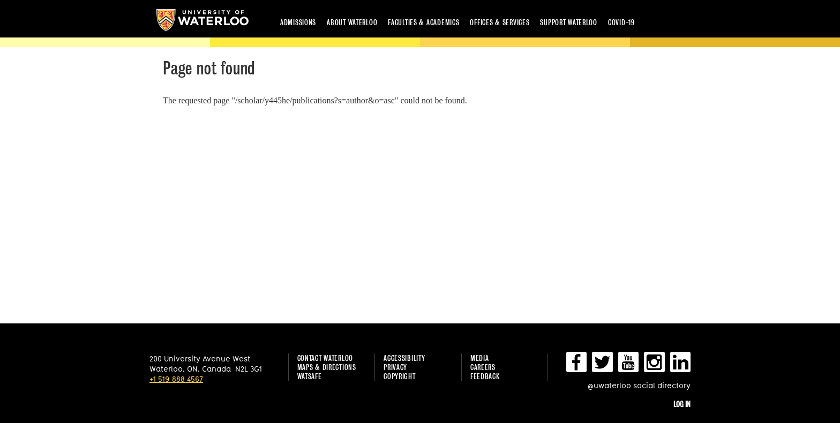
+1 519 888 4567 (176, 379)
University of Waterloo (202, 20)
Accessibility (404, 357)
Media (479, 357)
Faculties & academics (423, 22)
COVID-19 (621, 22)
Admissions (298, 22)
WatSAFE (309, 376)
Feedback (485, 376)
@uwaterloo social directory (639, 385)
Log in (682, 404)
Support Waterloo (568, 22)
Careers (483, 367)
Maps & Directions (326, 367)
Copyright (399, 376)
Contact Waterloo (325, 357)
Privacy (395, 367)
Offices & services (499, 22)
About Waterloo (352, 22)
